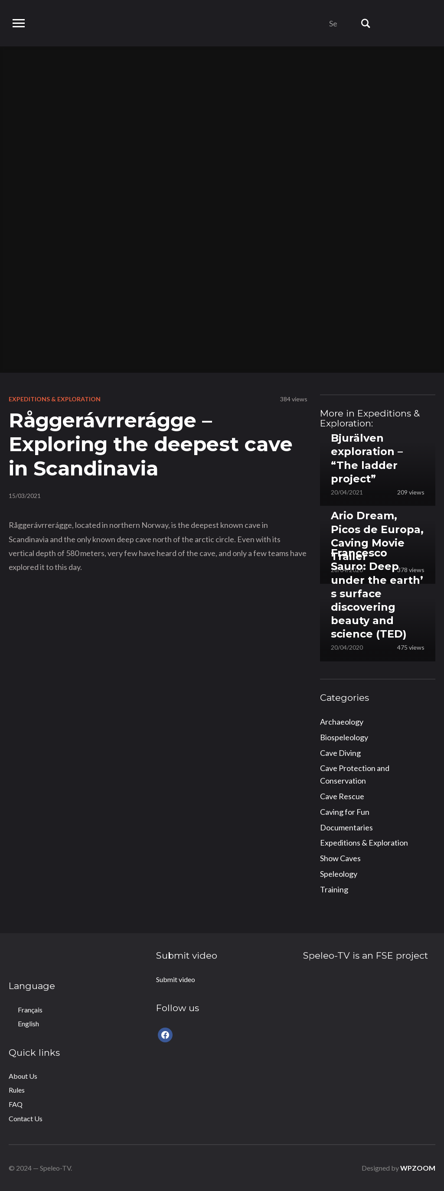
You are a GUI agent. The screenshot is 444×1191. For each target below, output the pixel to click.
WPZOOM (417, 1168)
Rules (17, 1090)
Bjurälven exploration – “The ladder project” (367, 458)
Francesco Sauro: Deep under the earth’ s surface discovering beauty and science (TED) (377, 593)
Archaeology (341, 721)
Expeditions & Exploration (55, 399)
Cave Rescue (342, 796)
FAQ (16, 1104)
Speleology (338, 874)
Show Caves (340, 858)
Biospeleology (344, 737)
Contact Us (25, 1118)
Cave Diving (340, 753)
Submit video (175, 979)
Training (334, 889)
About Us (23, 1076)
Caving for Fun (344, 812)
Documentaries (346, 827)
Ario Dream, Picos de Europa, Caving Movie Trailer (377, 536)
